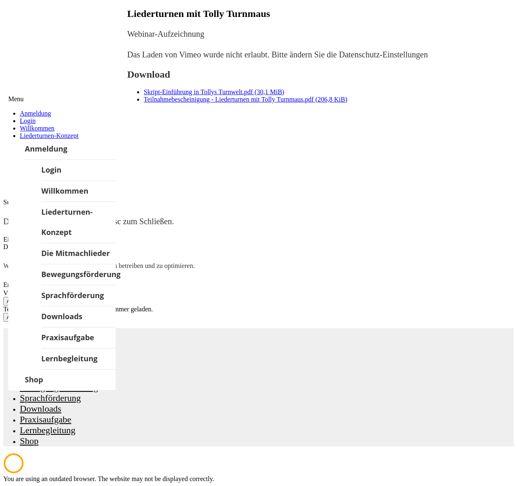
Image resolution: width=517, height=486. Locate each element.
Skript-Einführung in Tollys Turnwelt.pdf (214, 91)
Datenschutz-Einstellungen (383, 54)
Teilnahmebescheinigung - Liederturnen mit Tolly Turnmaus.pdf (245, 99)
